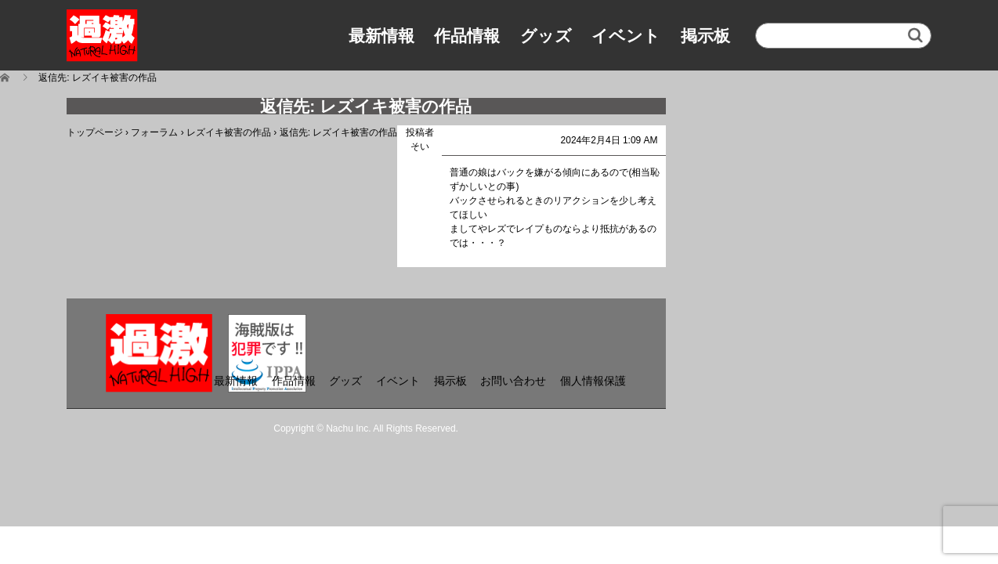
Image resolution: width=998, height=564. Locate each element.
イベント (625, 36)
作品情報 (467, 36)
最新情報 (381, 36)
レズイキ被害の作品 (228, 132)
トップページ (95, 132)
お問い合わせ (513, 380)
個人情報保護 (593, 380)
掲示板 (705, 36)
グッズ (546, 36)
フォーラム (154, 132)
